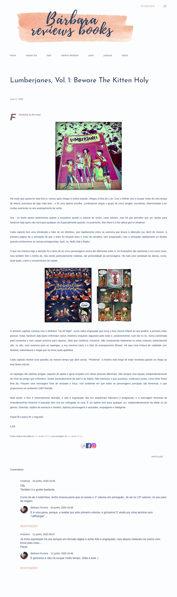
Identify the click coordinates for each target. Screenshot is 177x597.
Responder (29, 526)
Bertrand (46, 436)
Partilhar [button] (157, 457)
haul (49, 55)
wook (36, 436)
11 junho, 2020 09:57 (43, 534)
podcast (108, 55)
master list (31, 55)
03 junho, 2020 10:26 (44, 481)
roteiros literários (70, 55)
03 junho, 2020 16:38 (62, 507)
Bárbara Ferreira (39, 507)
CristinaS (25, 481)
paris (91, 55)
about (125, 55)
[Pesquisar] (148, 6)
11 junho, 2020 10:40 (62, 553)
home (13, 55)
